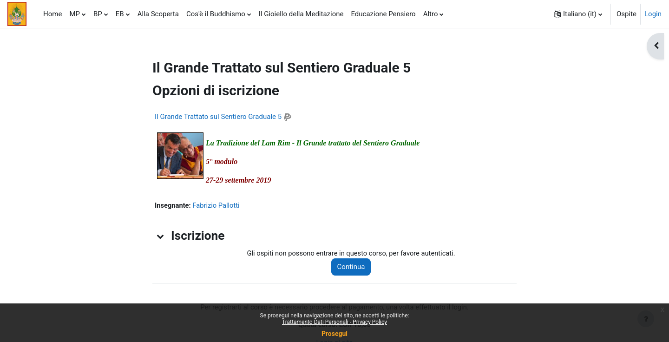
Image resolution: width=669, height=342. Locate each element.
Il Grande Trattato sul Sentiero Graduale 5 (218, 116)
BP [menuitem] (97, 14)
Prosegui (334, 333)
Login (653, 14)
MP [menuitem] (74, 14)
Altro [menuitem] (430, 14)
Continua (353, 267)
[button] (578, 14)
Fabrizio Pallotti (217, 205)
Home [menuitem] (52, 14)
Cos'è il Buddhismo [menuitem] (215, 14)
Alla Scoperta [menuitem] (158, 14)
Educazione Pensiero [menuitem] (383, 14)
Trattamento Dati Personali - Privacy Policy (334, 322)
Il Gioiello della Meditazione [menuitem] (301, 14)
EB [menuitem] (120, 14)
